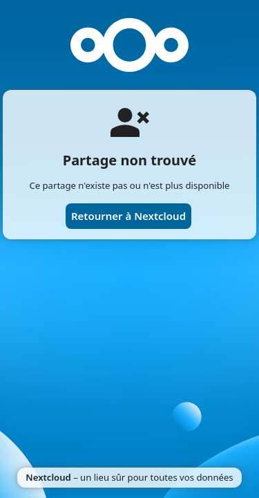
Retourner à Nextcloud (128, 216)
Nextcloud (48, 477)
